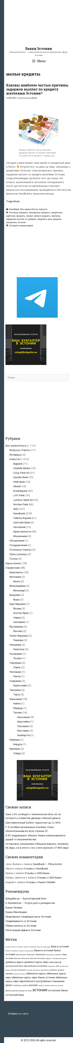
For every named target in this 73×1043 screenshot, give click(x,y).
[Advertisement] (38, 28)
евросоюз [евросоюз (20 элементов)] (51, 966)
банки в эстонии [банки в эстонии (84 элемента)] (43, 950)
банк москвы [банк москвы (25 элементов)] (21, 955)
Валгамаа (15, 576)
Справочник (12, 567)
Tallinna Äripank (22, 518)
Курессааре (20, 685)
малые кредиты (42, 216)
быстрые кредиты (18, 212)
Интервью (15, 454)
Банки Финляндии (16, 912)
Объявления (16, 540)
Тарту (16, 694)
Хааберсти (23, 735)
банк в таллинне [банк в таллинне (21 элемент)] (30, 947)
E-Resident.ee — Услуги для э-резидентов (30, 903)
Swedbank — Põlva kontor (47, 864)
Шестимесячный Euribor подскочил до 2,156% (33, 822)
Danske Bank (20, 477)
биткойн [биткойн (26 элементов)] (33, 958)
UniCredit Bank (21, 522)
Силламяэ (19, 622)
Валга (16, 581)
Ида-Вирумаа (17, 604)
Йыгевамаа (16, 626)
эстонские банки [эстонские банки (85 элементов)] (58, 990)
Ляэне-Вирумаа (18, 635)
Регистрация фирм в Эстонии (23, 930)
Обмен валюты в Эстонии (20, 925)
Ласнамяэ (23, 726)
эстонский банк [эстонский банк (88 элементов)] (14, 994)
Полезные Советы (20, 549)
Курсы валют (13, 563)
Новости (43, 209)
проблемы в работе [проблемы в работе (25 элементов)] (20, 985)
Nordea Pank (20, 504)
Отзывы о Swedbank (36, 868)
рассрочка (11, 222)
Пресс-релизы (18, 554)
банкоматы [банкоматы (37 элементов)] (41, 954)
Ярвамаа (14, 748)
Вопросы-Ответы (19, 450)
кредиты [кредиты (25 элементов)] (61, 970)
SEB (15, 509)
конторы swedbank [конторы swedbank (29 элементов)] (49, 970)
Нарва (17, 617)
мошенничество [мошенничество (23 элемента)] (19, 974)
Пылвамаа (15, 653)
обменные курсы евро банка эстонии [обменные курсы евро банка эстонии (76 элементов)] (33, 977)
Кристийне (23, 721)
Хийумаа (14, 739)
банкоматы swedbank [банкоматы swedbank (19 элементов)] (54, 955)
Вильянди (19, 590)
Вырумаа (14, 594)
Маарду (18, 708)
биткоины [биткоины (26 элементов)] (25, 958)
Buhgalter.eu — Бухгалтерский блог (26, 898)
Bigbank (17, 463)
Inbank (17, 486)
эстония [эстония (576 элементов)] (39, 990)
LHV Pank (19, 495)
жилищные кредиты (39, 212)
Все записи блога (29, 209)
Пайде (17, 753)
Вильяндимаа (17, 585)
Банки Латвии (13, 907)
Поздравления (18, 545)
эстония (21, 222)
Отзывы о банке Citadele (40, 882)
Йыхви (17, 608)
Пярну (17, 667)
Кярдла (17, 744)
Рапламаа (15, 671)
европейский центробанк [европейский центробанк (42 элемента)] (35, 966)
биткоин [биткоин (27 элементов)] (17, 958)
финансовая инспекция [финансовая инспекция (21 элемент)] (54, 985)
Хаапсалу (18, 649)
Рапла (16, 676)
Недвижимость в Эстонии (21, 921)
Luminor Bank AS (23, 500)
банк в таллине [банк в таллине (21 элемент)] (17, 947)
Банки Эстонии (38, 48)
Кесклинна (23, 717)
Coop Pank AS (21, 472)
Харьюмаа (15, 699)
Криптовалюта (22, 531)
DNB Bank (19, 481)
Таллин (17, 712)
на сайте (18, 1013)
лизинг (29, 216)
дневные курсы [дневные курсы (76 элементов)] (14, 962)
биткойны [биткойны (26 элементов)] (41, 958)
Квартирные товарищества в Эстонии (28, 916)
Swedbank (14, 209)
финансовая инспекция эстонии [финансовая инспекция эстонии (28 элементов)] (18, 991)
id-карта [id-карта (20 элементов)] (8, 947)
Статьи (13, 558)
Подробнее (13, 201)
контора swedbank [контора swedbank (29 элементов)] (18, 970)
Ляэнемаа (15, 644)
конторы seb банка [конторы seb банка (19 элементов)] (33, 970)
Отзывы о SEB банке (37, 873)
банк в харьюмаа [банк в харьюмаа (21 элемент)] (43, 947)
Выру (16, 599)
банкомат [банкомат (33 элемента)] (31, 954)
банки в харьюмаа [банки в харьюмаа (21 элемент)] (26, 951)
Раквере (18, 640)
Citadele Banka (21, 468)
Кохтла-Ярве (21, 613)
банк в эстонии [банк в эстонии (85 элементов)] (60, 946)
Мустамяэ (23, 730)
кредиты (20, 216)
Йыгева (17, 631)
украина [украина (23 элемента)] (41, 985)
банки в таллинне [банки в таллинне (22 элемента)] (12, 951)
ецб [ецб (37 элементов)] (57, 966)
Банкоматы (16, 572)
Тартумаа (15, 690)
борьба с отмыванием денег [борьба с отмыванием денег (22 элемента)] (56, 958)
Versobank (19, 527)
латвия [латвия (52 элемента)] (8, 973)
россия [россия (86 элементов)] (33, 985)
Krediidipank (20, 490)
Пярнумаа (15, 662)
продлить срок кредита (49, 219)
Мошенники (20, 536)
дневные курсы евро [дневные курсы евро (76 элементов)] (36, 962)
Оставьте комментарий (21, 225)
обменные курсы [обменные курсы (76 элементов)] (36, 973)
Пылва (17, 658)
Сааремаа (15, 681)
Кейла (16, 703)
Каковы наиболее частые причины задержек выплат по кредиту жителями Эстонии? (37, 89)
